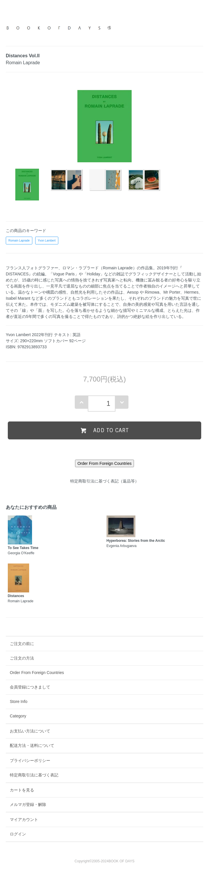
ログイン (18, 834)
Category (18, 716)
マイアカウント (24, 819)
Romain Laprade (19, 240)
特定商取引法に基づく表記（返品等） (104, 481)
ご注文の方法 (22, 658)
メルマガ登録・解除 (28, 804)
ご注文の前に (22, 643)
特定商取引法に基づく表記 (34, 775)
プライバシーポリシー (30, 760)
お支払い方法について (30, 731)
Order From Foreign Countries (37, 672)
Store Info (18, 701)
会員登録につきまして (30, 687)
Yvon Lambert (47, 240)
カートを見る (22, 790)
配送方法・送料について (32, 745)
